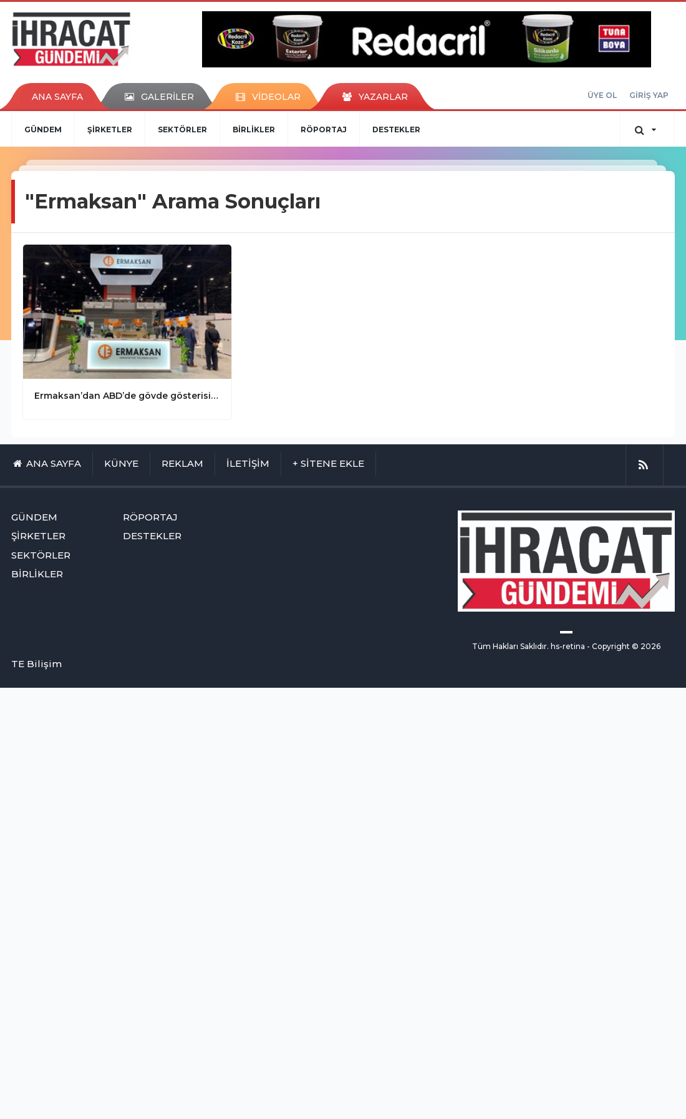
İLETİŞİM (247, 463)
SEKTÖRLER (182, 129)
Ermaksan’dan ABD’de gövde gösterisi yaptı (127, 395)
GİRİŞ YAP (649, 95)
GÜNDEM (43, 129)
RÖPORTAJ (324, 129)
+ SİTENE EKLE (328, 463)
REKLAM (182, 463)
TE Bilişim (36, 664)
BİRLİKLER (254, 129)
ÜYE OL (602, 95)
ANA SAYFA (57, 96)
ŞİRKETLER (109, 129)
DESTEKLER (396, 129)
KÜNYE (121, 463)
